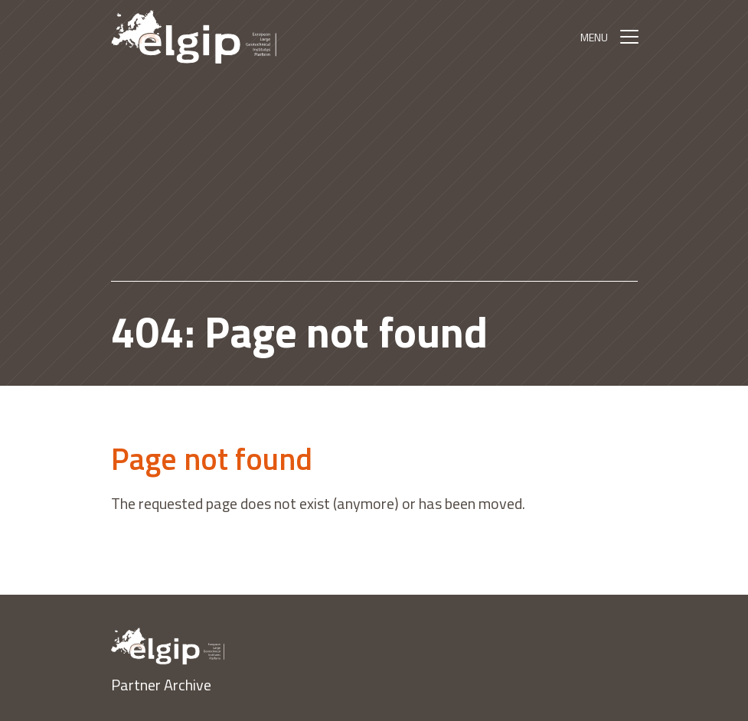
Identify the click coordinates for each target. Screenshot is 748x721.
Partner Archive (161, 685)
